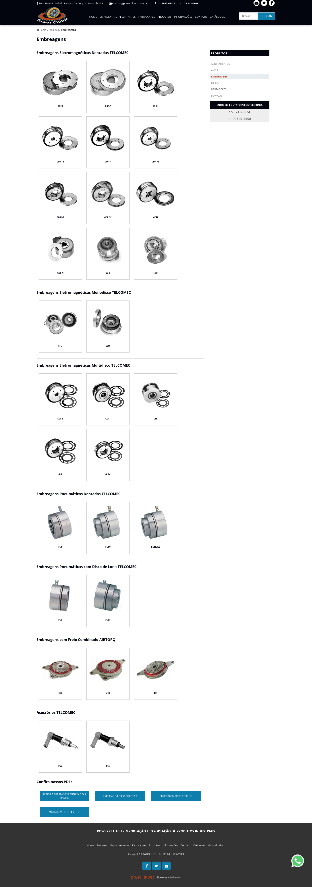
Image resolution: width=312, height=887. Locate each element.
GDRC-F (60, 217)
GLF (155, 418)
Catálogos (217, 16)
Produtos (164, 16)
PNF (60, 620)
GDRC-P (108, 217)
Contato (201, 16)
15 (189, 3)
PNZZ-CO (155, 547)
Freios (215, 83)
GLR (60, 474)
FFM (60, 345)
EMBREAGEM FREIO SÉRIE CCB (120, 796)
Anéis (214, 70)
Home (93, 16)
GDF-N (60, 273)
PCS (108, 765)
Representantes (125, 16)
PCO (60, 765)
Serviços (216, 95)
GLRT (107, 418)
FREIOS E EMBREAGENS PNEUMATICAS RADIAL (64, 796)
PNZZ (108, 547)
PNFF (107, 620)
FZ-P (155, 273)
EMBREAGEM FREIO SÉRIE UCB (64, 812)
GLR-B (60, 418)
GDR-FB (60, 161)
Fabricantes (146, 16)
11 (165, 3)
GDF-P (108, 106)
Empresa (105, 16)
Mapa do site (215, 845)
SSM (108, 345)
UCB (108, 693)
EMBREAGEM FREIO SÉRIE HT (176, 796)
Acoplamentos (220, 64)
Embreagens (219, 76)
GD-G (107, 273)
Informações (183, 16)
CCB (60, 693)
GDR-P (108, 161)
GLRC (108, 474)
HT (155, 693)
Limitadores (218, 89)
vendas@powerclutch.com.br (128, 3)
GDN (155, 217)
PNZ (60, 547)
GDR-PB (155, 161)
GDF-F (60, 106)
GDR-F (156, 106)
